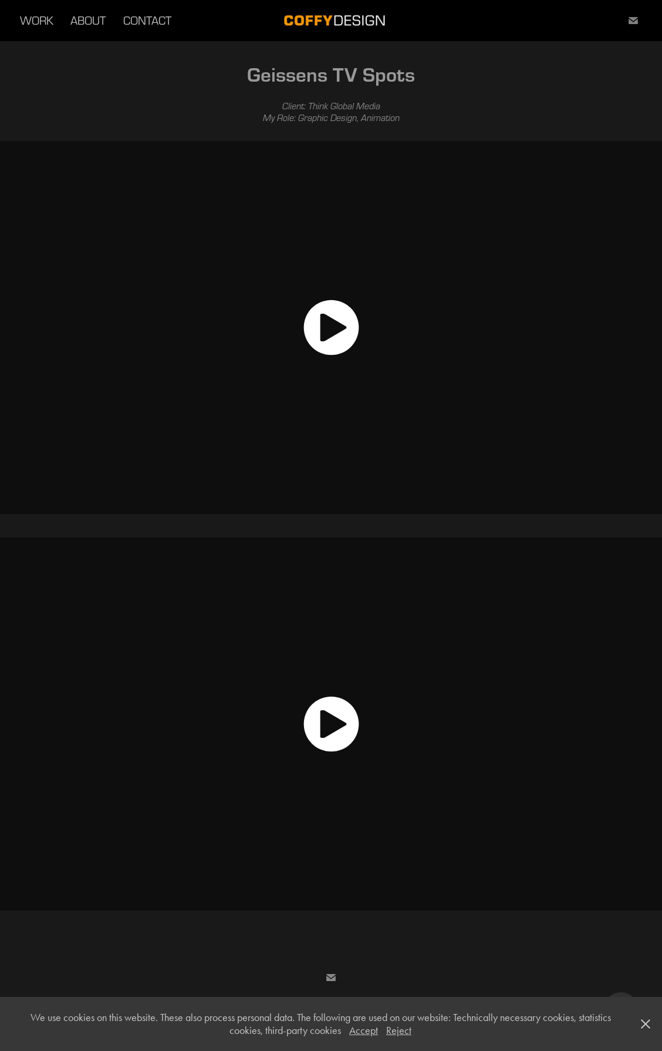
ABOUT (88, 20)
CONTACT (147, 20)
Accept (363, 1030)
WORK (36, 20)
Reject (398, 1030)
